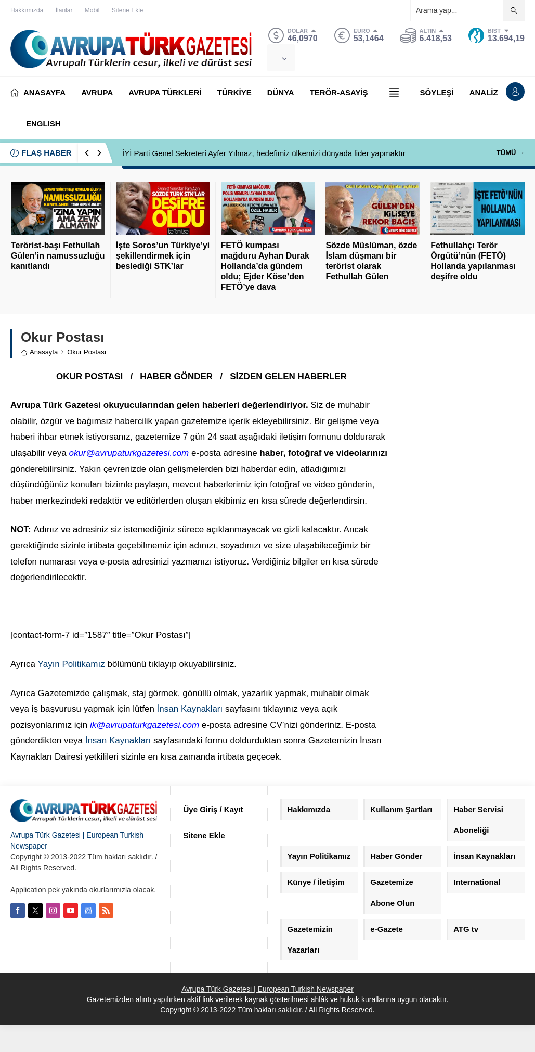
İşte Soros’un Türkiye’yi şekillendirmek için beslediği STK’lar (163, 256)
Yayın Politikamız (71, 664)
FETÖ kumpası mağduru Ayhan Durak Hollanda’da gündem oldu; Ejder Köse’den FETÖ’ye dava (265, 266)
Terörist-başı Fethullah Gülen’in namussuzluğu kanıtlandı (58, 256)
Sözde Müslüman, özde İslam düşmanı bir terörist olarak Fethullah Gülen (371, 261)
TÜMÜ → (511, 153)
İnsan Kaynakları (190, 709)
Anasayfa (39, 352)
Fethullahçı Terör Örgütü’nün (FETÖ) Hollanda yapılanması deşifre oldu (473, 261)
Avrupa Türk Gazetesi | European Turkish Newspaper (267, 989)
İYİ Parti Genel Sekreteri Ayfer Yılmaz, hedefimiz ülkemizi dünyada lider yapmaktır (264, 153)
